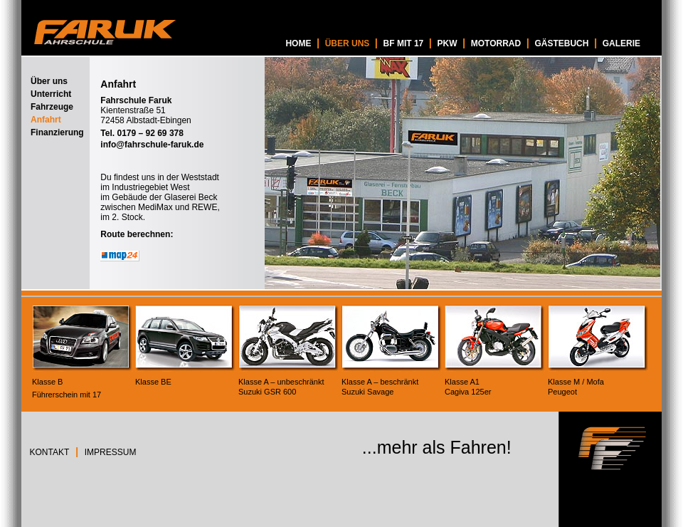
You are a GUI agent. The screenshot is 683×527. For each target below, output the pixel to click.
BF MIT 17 (403, 43)
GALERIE (621, 43)
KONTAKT (50, 452)
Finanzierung (57, 132)
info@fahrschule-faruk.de (151, 145)
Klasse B (47, 381)
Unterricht (51, 94)
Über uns (49, 81)
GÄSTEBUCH (561, 43)
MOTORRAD (496, 43)
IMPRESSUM (111, 452)
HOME (298, 43)
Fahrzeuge (52, 107)
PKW (447, 43)
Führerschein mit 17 (66, 394)
